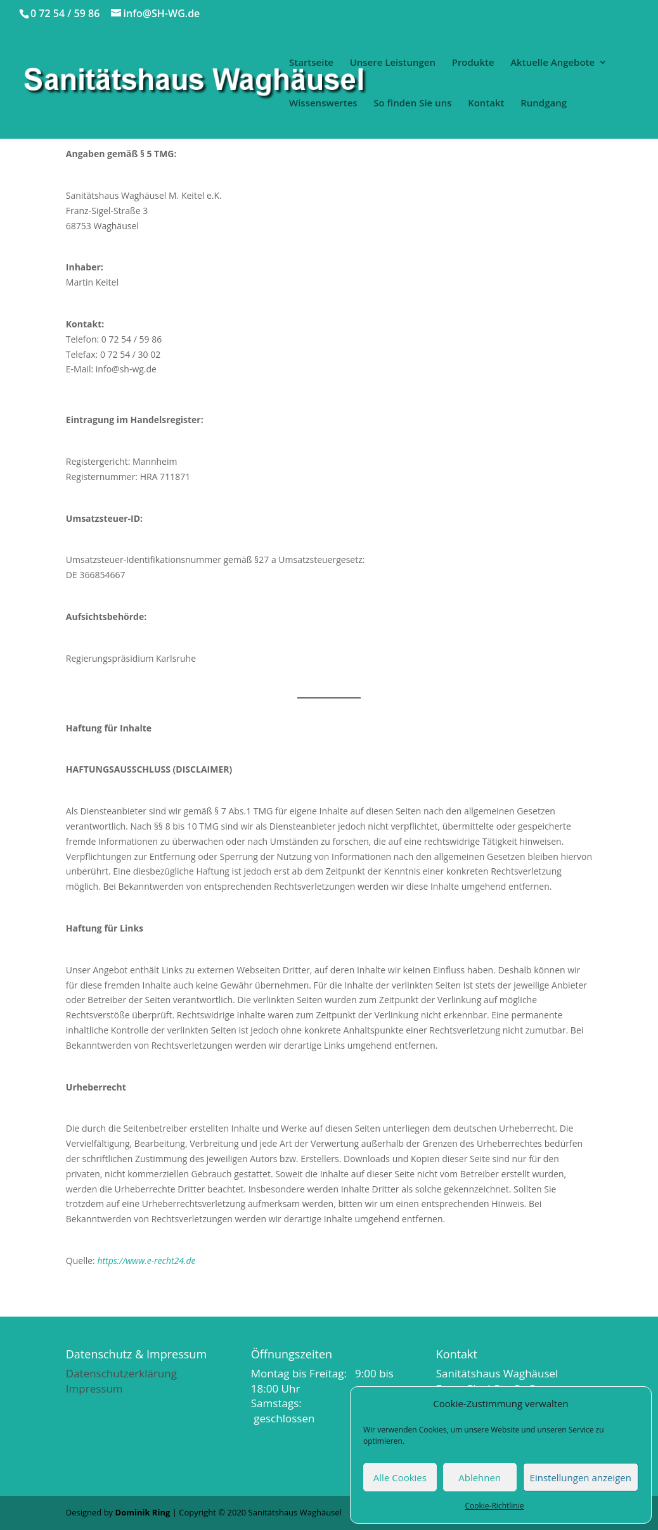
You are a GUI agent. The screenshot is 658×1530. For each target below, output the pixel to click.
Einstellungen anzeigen (580, 1477)
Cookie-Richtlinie (494, 1505)
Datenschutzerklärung (121, 1373)
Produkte (473, 63)
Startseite (311, 63)
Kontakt (486, 103)
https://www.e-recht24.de (146, 1261)
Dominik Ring (143, 1512)
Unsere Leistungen (392, 63)
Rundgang (543, 103)
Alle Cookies (400, 1477)
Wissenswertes (323, 103)
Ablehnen (479, 1477)
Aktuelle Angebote (552, 63)
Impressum (94, 1388)
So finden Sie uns (412, 103)
